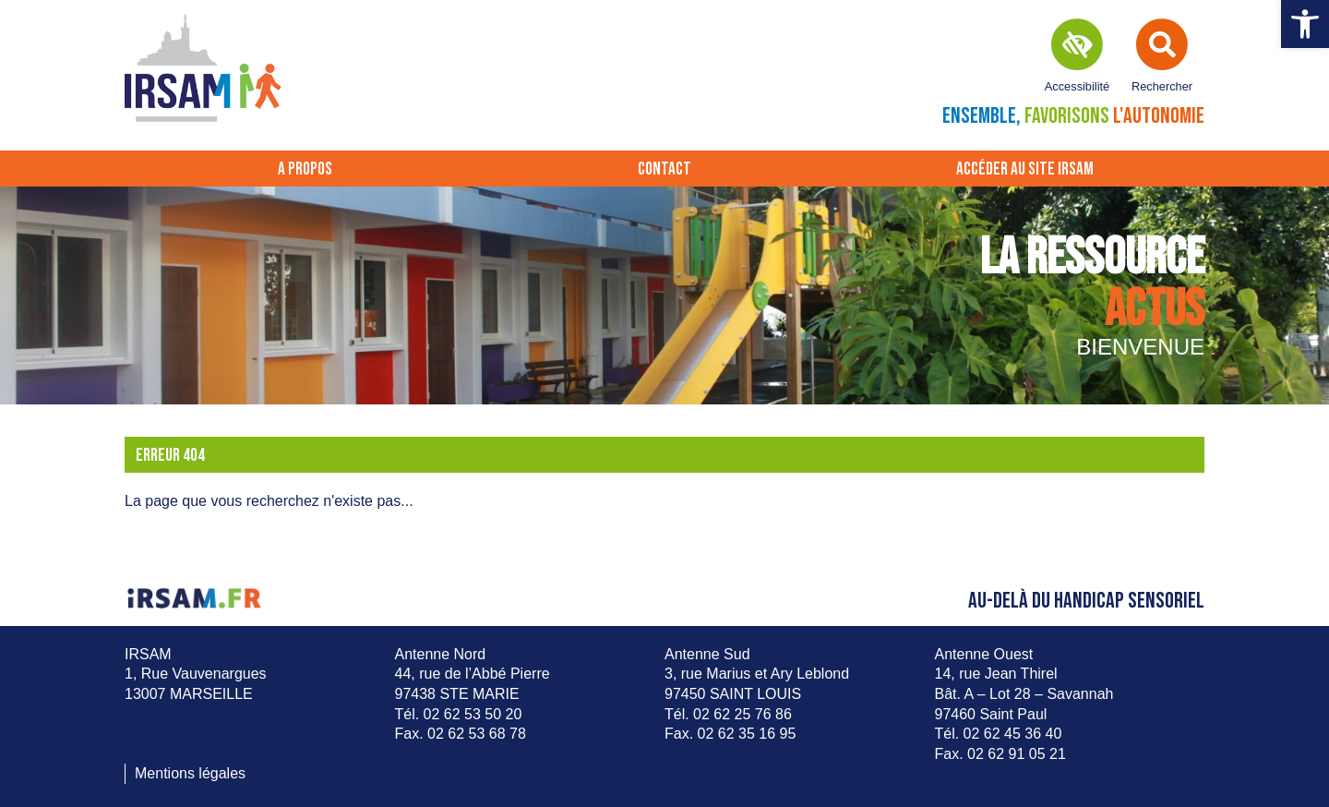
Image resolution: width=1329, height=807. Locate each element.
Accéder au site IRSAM (1025, 169)
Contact (664, 169)
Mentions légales (190, 773)
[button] (1305, 24)
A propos (305, 169)
